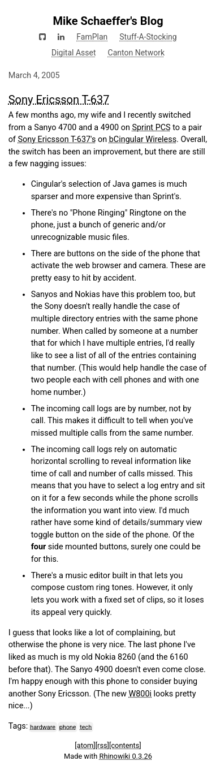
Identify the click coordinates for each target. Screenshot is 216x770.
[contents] (125, 745)
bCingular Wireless (142, 139)
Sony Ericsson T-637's (57, 139)
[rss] (102, 745)
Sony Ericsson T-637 (59, 99)
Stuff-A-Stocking (147, 36)
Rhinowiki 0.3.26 (126, 756)
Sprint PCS (151, 127)
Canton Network (136, 52)
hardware (42, 726)
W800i (140, 694)
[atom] (85, 745)
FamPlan (91, 36)
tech (86, 726)
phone (67, 726)
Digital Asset (73, 52)
